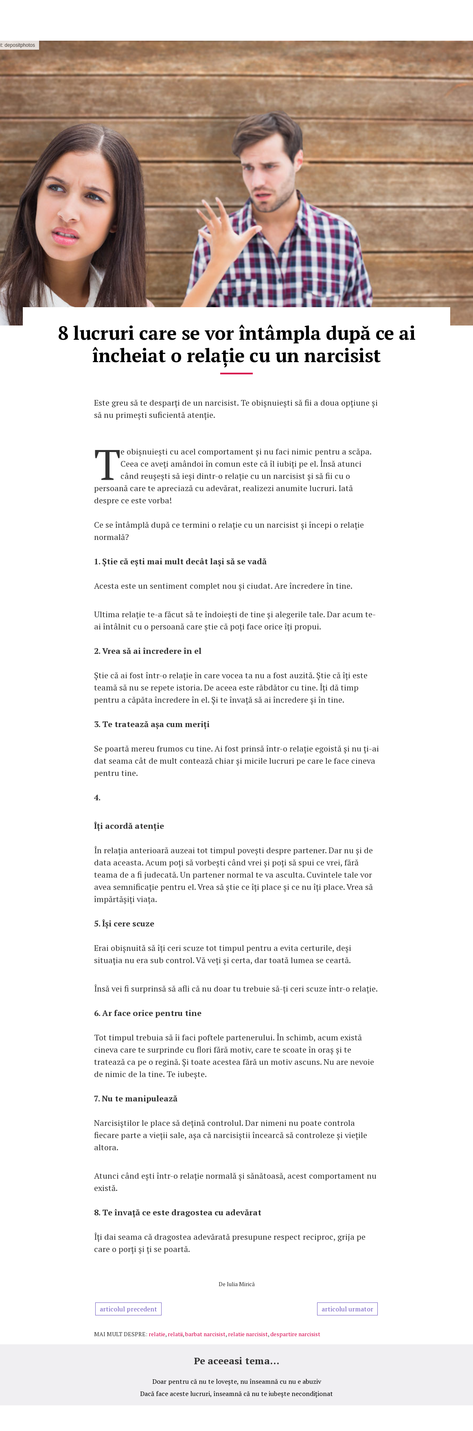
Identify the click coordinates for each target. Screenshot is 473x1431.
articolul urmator (347, 1308)
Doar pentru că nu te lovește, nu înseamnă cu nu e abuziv (236, 1381)
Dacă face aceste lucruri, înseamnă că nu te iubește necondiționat (236, 1393)
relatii (175, 1334)
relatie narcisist (248, 1334)
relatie (157, 1334)
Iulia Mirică (241, 1284)
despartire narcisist (295, 1334)
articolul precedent (128, 1308)
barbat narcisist (205, 1334)
